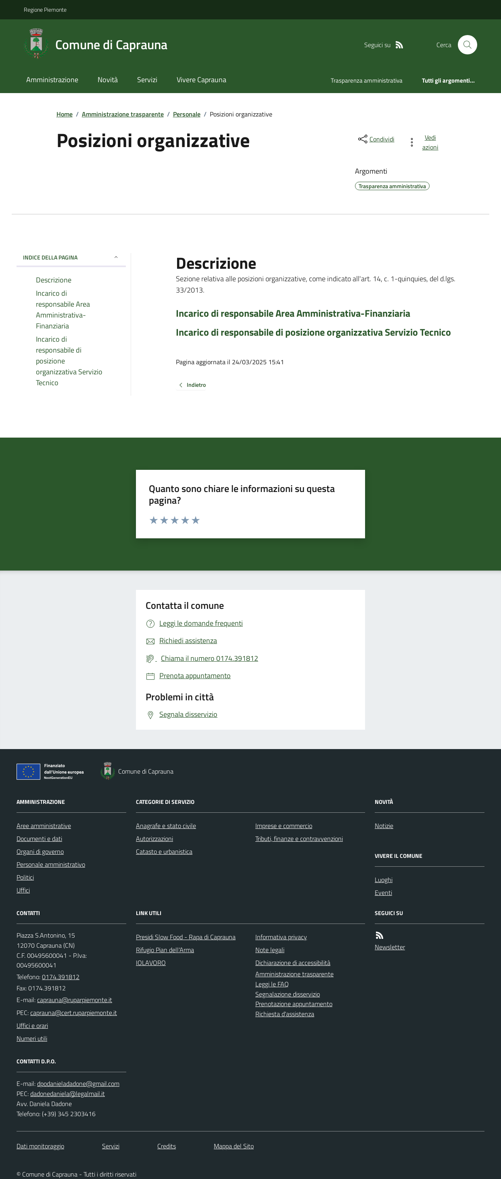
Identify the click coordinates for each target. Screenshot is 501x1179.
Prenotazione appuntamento (293, 1004)
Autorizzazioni (154, 838)
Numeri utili (32, 1038)
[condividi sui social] (375, 139)
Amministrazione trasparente (123, 114)
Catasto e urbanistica (164, 851)
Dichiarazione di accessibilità (292, 962)
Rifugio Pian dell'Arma (165, 950)
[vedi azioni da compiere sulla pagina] (425, 142)
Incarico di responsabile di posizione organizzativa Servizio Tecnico (313, 332)
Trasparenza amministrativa (367, 80)
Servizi (147, 79)
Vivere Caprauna (201, 79)
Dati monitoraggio (40, 1146)
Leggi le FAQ (272, 984)
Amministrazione (52, 79)
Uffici (23, 890)
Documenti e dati (39, 838)
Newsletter (390, 947)
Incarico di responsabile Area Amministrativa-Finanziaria (293, 313)
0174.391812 (60, 977)
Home (64, 114)
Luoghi (383, 879)
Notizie (384, 825)
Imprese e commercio (283, 825)
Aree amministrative (44, 825)
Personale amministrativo (51, 864)
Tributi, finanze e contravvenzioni (299, 838)
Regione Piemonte (45, 9)
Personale (186, 114)
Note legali (269, 950)
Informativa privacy (281, 937)
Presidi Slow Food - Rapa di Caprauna (186, 937)
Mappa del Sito (234, 1146)
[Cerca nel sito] (464, 44)
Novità (108, 79)
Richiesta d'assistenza (284, 1014)
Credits (166, 1146)
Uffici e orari (32, 1025)
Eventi (383, 892)
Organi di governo (40, 851)
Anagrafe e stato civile (166, 825)
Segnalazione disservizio (287, 994)
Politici (25, 877)
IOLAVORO (151, 962)
